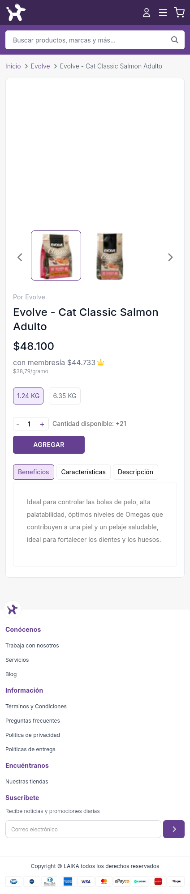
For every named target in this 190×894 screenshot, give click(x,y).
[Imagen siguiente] (170, 257)
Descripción (135, 472)
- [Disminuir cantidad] (18, 424)
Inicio (13, 66)
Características (83, 472)
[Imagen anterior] (20, 257)
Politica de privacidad (32, 735)
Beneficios (33, 472)
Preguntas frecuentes (32, 720)
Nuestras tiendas (26, 781)
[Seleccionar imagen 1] (56, 255)
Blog (11, 674)
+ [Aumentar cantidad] (42, 424)
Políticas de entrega (30, 749)
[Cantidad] (29, 424)
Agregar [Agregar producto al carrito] (48, 444)
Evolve (40, 66)
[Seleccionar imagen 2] (110, 255)
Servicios (17, 659)
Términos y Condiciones (36, 706)
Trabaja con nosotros (32, 645)
